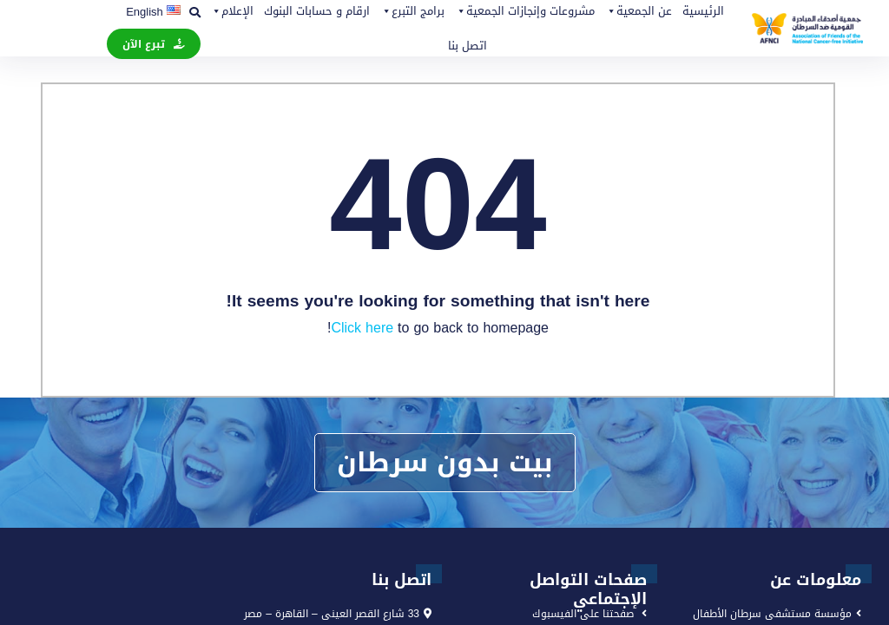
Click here (362, 327)
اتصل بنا (467, 45)
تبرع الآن (143, 44)
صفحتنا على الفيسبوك (583, 613)
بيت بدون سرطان (445, 462)
